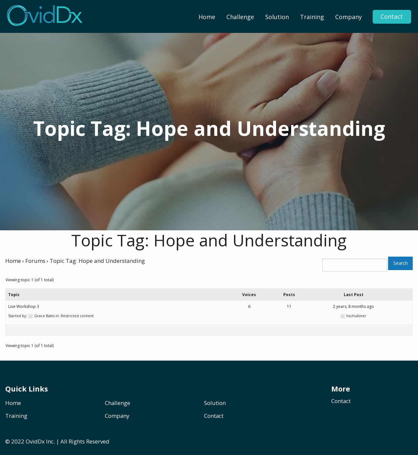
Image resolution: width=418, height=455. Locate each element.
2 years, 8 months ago (353, 306)
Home (206, 17)
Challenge (240, 17)
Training (312, 17)
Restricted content (77, 315)
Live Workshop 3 (23, 306)
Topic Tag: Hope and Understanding (209, 240)
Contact (392, 17)
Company (348, 17)
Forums (35, 261)
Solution (277, 17)
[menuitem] (206, 16)
